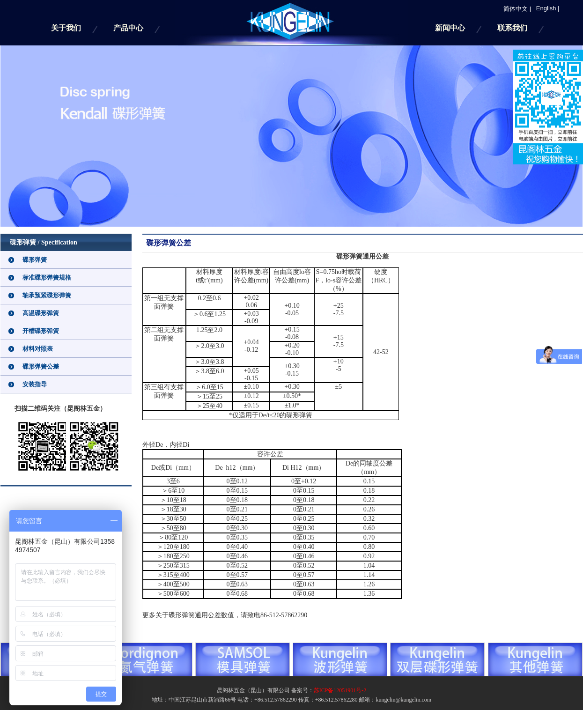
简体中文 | (514, 8)
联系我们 (512, 28)
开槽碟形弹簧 (40, 330)
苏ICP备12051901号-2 (340, 690)
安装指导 (34, 384)
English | (545, 8)
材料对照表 (37, 348)
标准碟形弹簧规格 (46, 277)
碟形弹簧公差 (40, 366)
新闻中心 (450, 28)
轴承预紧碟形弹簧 (46, 295)
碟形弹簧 (34, 259)
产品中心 (128, 28)
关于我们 (66, 28)
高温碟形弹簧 (40, 313)
